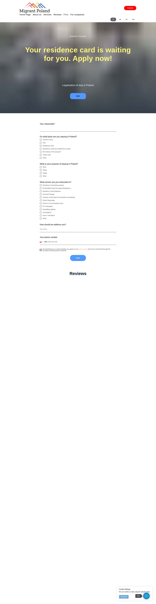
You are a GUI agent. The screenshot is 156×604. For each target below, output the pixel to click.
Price (66, 14)
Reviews (57, 14)
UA (120, 19)
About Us (37, 14)
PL (127, 19)
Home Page (25, 14)
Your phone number (48, 239)
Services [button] (47, 14)
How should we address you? (53, 226)
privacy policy (83, 251)
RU (133, 19)
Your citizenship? (47, 126)
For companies (77, 14)
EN (113, 19)
